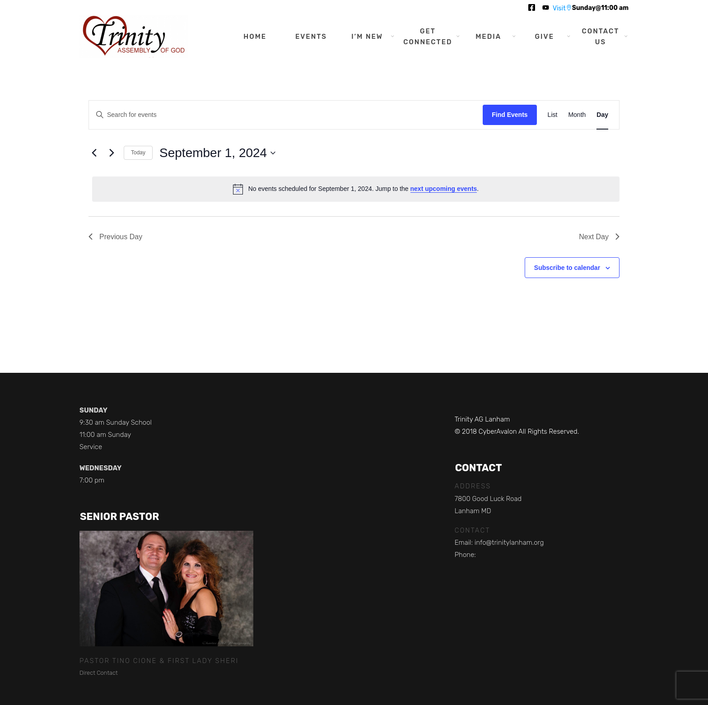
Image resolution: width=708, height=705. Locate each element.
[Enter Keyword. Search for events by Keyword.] (286, 115)
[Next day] (111, 153)
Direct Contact (98, 672)
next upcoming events (443, 188)
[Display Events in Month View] (577, 115)
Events (311, 36)
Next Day (599, 237)
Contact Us (601, 36)
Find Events (509, 114)
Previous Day (115, 237)
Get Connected (427, 36)
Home (254, 36)
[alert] (356, 189)
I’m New (367, 36)
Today (138, 152)
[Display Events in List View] (553, 115)
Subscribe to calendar (567, 267)
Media (488, 36)
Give (544, 36)
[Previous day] (93, 153)
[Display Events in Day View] (602, 115)
